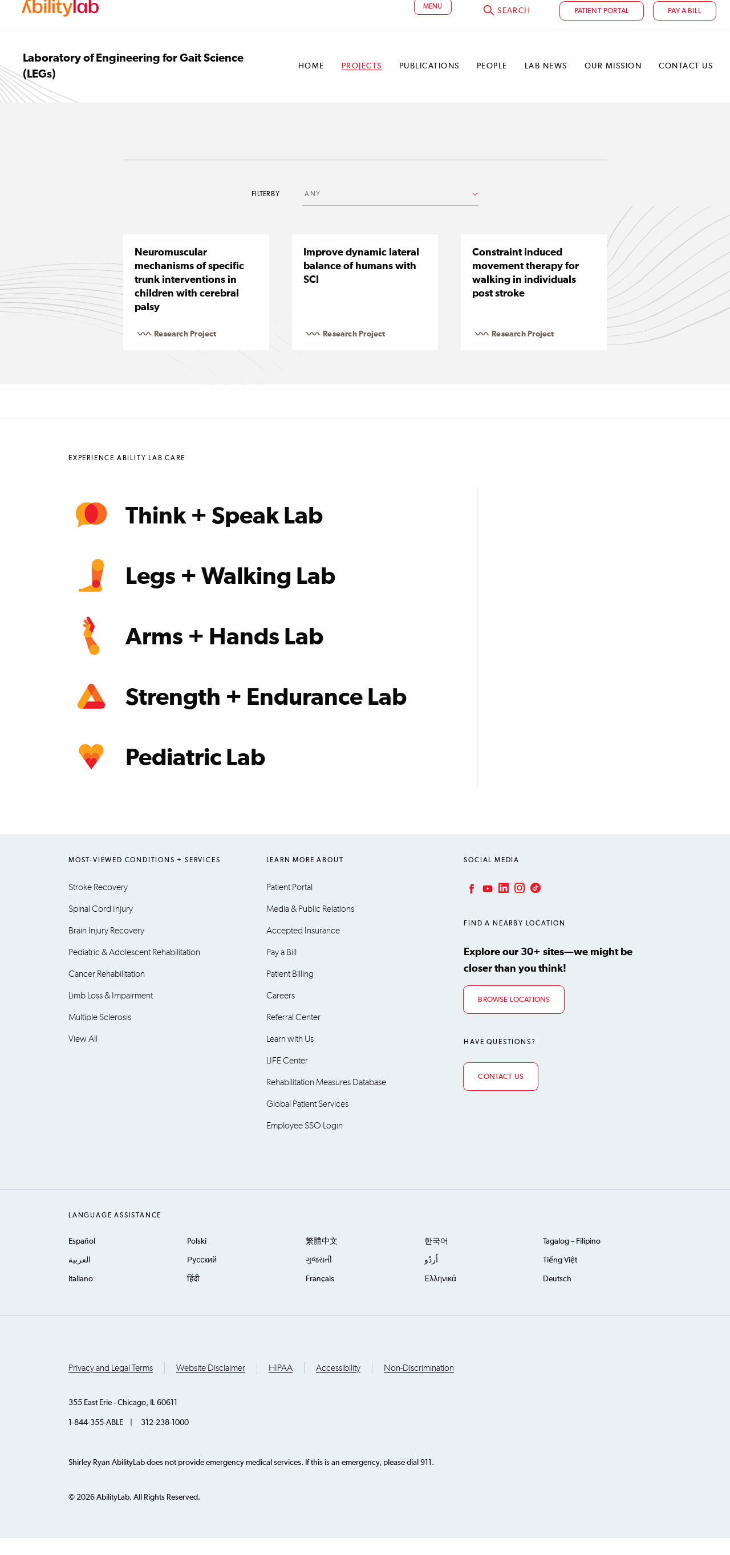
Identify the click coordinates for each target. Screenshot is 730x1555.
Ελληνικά (440, 1296)
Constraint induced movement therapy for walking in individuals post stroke (525, 290)
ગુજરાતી (319, 1277)
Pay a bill (684, 28)
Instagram (518, 905)
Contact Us (686, 83)
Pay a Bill (281, 969)
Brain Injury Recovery (106, 947)
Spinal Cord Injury (100, 926)
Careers (280, 1012)
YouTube (486, 905)
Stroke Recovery (98, 904)
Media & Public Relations (310, 926)
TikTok (534, 905)
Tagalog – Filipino (572, 1258)
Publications (429, 83)
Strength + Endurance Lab (237, 713)
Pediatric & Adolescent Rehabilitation (134, 969)
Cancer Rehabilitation (106, 991)
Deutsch (557, 1296)
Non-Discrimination (419, 1385)
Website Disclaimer (210, 1385)
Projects (362, 83)
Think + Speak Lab (195, 532)
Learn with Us (290, 1056)
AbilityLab (62, 20)
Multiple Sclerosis (99, 1034)
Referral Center (293, 1034)
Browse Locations (514, 1017)
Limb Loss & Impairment (110, 1012)
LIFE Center (287, 1077)
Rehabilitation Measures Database (326, 1099)
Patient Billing (290, 991)
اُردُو (431, 1277)
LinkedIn (502, 905)
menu (432, 24)
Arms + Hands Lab (195, 653)
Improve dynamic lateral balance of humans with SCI (361, 283)
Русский (202, 1277)
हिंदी (193, 1296)
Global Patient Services (307, 1121)
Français (320, 1296)
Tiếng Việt (560, 1277)
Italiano (80, 1296)
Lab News (546, 83)
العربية (79, 1277)
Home (311, 83)
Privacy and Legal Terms (110, 1385)
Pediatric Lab (166, 774)
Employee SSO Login (304, 1142)
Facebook (470, 905)
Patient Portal (602, 28)
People (492, 83)
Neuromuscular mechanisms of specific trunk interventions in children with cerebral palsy (189, 297)
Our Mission (613, 83)
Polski (196, 1258)
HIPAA (281, 1385)
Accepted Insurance (303, 947)
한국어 (436, 1258)
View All (83, 1056)
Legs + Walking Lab (201, 592)
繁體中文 (322, 1258)
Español (81, 1258)
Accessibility (338, 1385)
